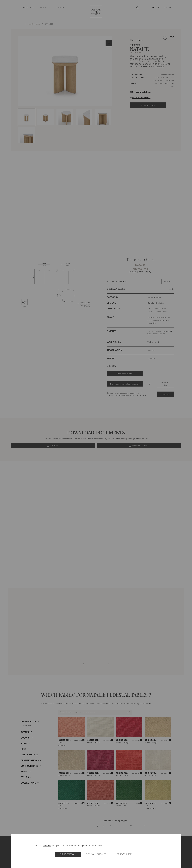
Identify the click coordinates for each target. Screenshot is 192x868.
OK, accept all (68, 854)
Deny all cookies (96, 854)
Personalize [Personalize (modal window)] (124, 854)
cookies (47, 845)
